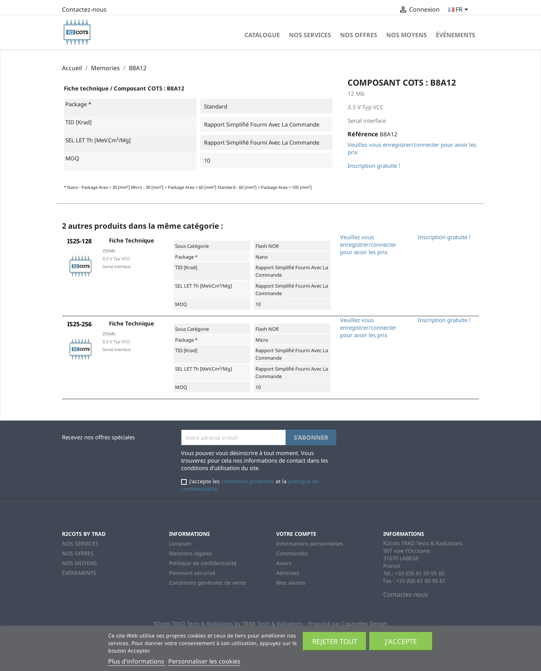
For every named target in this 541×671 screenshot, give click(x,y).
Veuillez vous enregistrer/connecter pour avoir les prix (368, 244)
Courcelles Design (364, 623)
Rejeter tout (334, 641)
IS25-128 (79, 241)
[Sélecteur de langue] (459, 10)
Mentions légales (190, 553)
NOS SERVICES (310, 35)
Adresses (287, 572)
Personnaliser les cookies (204, 661)
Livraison (180, 543)
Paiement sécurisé (192, 572)
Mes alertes (290, 582)
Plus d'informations (137, 661)
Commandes (292, 553)
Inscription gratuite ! (374, 165)
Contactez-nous (84, 9)
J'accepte (401, 641)
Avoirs (284, 563)
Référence (363, 134)
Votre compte (296, 533)
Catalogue (262, 35)
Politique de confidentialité (203, 563)
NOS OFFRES (358, 35)
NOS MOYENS (406, 35)
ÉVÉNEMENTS (455, 35)
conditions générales (247, 481)
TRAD (248, 623)
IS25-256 (79, 324)
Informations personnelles (309, 543)
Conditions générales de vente (207, 582)
